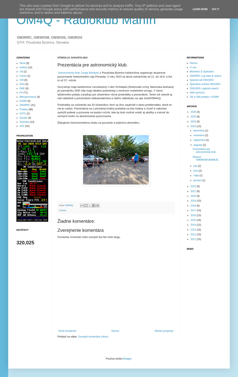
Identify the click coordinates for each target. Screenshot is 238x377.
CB (21, 71)
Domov (115, 330)
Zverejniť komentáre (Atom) (93, 336)
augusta (198, 145)
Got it (215, 9)
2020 (194, 196)
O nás (193, 67)
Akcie (63, 210)
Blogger (127, 358)
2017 (194, 210)
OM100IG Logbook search (204, 88)
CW (21, 80)
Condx (23, 75)
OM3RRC (24, 105)
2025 (194, 116)
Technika (24, 122)
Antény (23, 67)
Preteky (23, 109)
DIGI (22, 84)
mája (196, 175)
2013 (194, 229)
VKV (21, 126)
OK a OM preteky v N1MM (204, 96)
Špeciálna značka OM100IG (205, 84)
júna (196, 170)
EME (22, 88)
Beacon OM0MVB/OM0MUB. (206, 158)
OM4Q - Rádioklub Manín (86, 20)
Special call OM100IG (202, 80)
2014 (194, 224)
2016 (194, 215)
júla (195, 166)
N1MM (23, 101)
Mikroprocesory (27, 96)
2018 (194, 205)
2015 (194, 220)
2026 (194, 111)
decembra (199, 130)
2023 (194, 126)
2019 (194, 200)
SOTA (22, 113)
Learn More (200, 9)
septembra (199, 140)
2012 (194, 234)
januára (197, 180)
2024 (194, 121)
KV (21, 92)
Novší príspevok (67, 330)
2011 (194, 239)
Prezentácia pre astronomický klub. (204, 150)
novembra (199, 135)
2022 (194, 186)
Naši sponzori (197, 92)
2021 (194, 191)
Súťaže (23, 117)
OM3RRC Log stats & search (206, 75)
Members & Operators (202, 71)
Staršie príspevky (163, 330)
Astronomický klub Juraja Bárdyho (79, 72)
